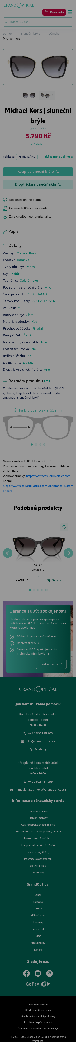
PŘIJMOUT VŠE (37, 555)
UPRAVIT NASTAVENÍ (37, 544)
